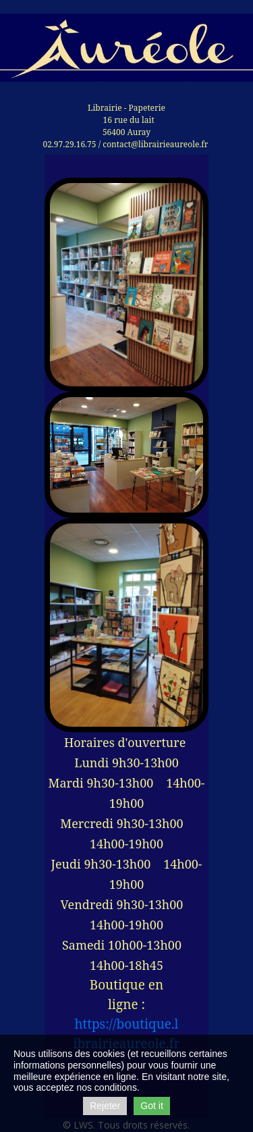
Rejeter (105, 1105)
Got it (151, 1105)
